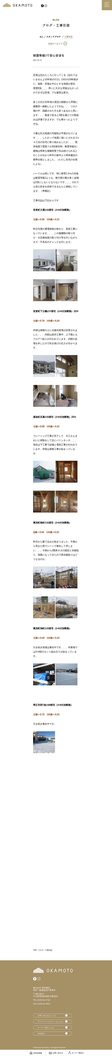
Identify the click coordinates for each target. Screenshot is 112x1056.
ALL (41, 36)
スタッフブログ (53, 36)
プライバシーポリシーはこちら (50, 1022)
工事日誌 (68, 36)
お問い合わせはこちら (46, 1016)
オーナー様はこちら (45, 1028)
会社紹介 (41, 1034)
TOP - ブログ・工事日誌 (42, 950)
